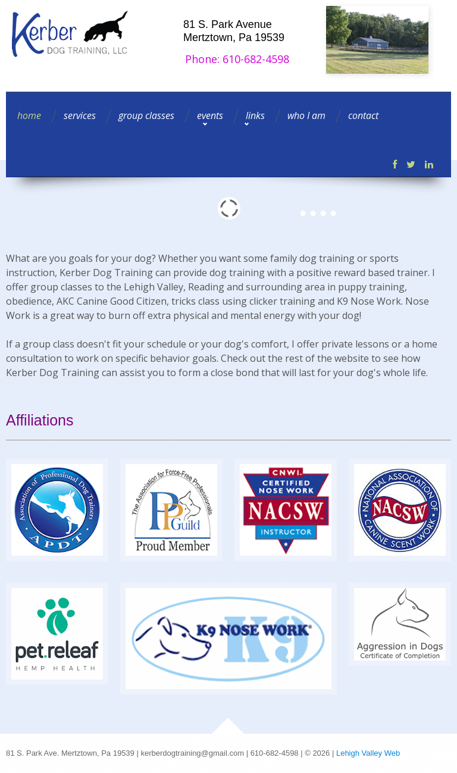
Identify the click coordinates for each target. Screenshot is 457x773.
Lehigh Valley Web (368, 753)
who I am (306, 115)
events (210, 115)
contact (363, 115)
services (80, 115)
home (29, 115)
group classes (146, 115)
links (255, 115)
